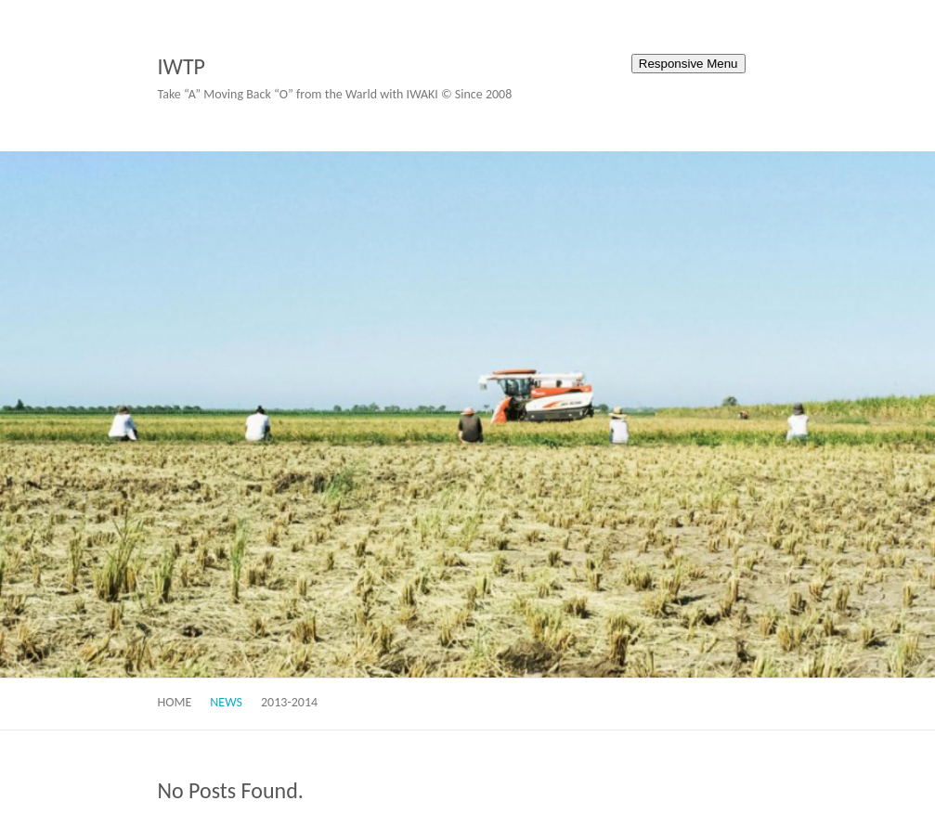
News (226, 702)
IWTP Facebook (562, 68)
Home (175, 702)
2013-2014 (289, 702)
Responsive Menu (688, 64)
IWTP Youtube (617, 68)
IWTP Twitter (590, 68)
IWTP (182, 66)
